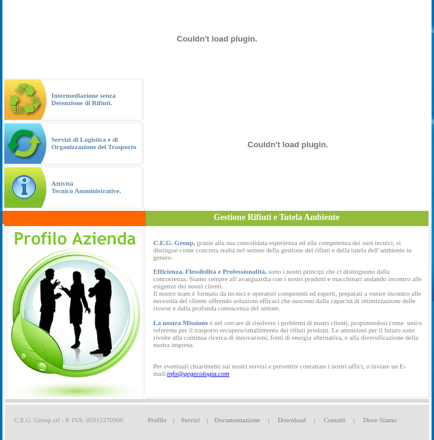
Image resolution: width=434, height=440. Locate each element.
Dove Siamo (380, 420)
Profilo (157, 420)
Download (292, 420)
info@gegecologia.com (198, 373)
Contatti (334, 420)
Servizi (190, 420)
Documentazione (237, 420)
